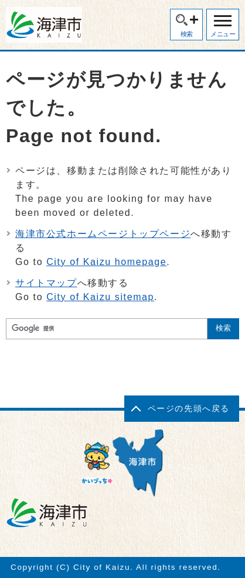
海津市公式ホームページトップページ (102, 234)
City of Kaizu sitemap (100, 297)
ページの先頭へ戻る (189, 408)
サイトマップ (46, 283)
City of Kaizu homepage (106, 262)
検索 (187, 33)
